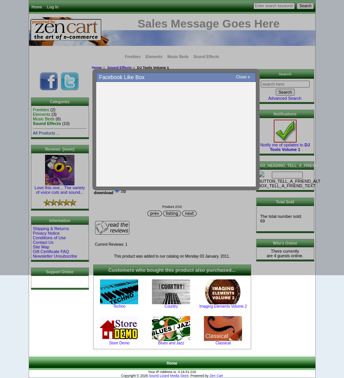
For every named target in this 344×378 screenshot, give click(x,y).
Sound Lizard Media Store (169, 376)
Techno (119, 306)
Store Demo (119, 343)
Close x (243, 77)
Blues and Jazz (171, 343)
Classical (223, 343)
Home (172, 363)
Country (171, 306)
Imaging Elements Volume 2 (223, 306)
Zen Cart (216, 376)
